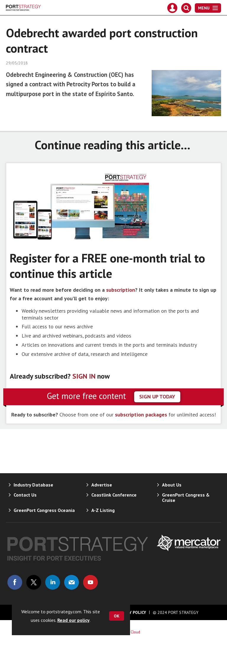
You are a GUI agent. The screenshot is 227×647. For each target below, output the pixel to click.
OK (116, 616)
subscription (120, 289)
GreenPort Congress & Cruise (186, 497)
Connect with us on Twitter (33, 582)
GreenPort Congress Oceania (44, 510)
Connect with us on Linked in (52, 582)
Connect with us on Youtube (90, 582)
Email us (71, 582)
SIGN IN (83, 376)
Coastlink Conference (114, 495)
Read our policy (73, 620)
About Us (171, 485)
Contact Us (25, 495)
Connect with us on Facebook (14, 582)
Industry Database (33, 485)
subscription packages (141, 414)
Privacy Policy (131, 612)
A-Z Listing (103, 510)
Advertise (101, 485)
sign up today (157, 396)
